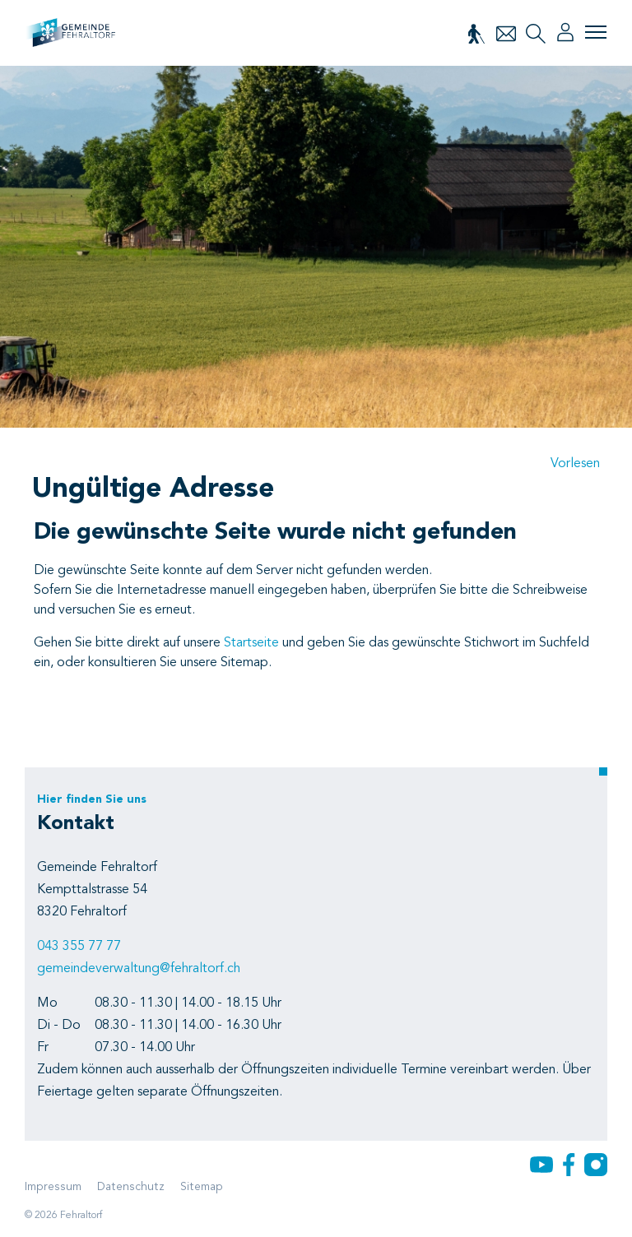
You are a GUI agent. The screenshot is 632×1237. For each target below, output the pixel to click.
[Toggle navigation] (595, 32)
